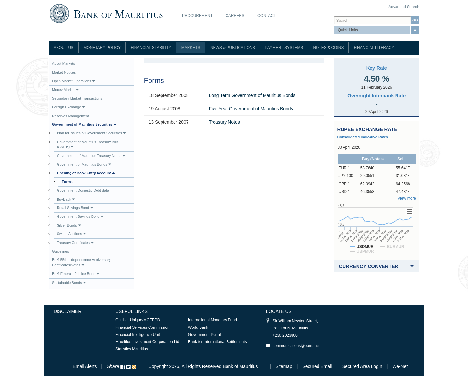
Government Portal (204, 334)
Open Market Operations (73, 81)
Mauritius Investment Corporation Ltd (147, 342)
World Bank (198, 327)
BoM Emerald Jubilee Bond (75, 274)
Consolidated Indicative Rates (362, 137)
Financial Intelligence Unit (137, 334)
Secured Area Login (362, 366)
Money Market (65, 89)
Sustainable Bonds (69, 283)
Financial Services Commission (142, 327)
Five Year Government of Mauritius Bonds (251, 108)
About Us (63, 47)
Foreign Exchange (68, 107)
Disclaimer (68, 311)
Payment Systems (284, 47)
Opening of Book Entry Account (86, 173)
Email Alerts (85, 366)
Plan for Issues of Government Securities (91, 133)
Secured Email (317, 366)
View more (407, 198)
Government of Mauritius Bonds (84, 164)
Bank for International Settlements (217, 342)
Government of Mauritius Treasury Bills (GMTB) (88, 144)
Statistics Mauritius (131, 349)
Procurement (197, 15)
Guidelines (60, 251)
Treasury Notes (224, 122)
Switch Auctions (71, 234)
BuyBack (66, 199)
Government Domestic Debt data (83, 190)
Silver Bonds (69, 225)
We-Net (400, 366)
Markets (190, 47)
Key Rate (376, 68)
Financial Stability (151, 47)
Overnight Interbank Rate (376, 95)
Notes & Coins (328, 47)
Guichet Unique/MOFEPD (137, 320)
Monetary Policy (102, 47)
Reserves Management (70, 116)
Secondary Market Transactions (77, 98)
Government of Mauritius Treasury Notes (91, 156)
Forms (67, 182)
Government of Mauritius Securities (84, 124)
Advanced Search (403, 7)
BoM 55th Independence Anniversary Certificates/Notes (81, 262)
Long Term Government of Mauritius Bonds (252, 95)
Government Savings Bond (80, 216)
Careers (235, 15)
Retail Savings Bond (75, 208)
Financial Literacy (374, 47)
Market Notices (64, 72)
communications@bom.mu (296, 345)
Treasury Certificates (75, 242)
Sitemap (284, 366)
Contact (266, 15)
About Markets (63, 63)
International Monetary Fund (212, 320)
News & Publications (232, 47)
